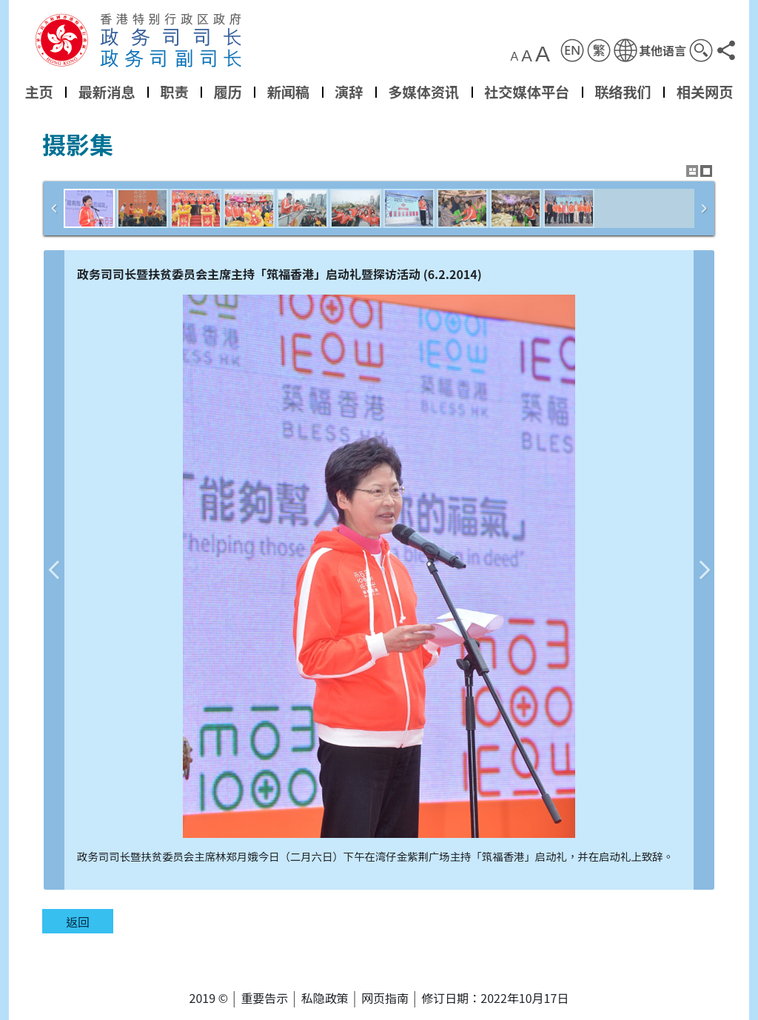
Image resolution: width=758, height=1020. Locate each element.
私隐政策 (325, 998)
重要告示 (264, 998)
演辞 (349, 91)
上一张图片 (54, 570)
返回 (78, 921)
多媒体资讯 (423, 91)
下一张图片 (704, 570)
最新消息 (106, 91)
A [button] (515, 57)
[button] (650, 50)
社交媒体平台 (526, 91)
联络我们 (622, 91)
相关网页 (705, 91)
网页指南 (385, 998)
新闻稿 (288, 91)
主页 (38, 91)
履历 (227, 91)
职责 (174, 91)
